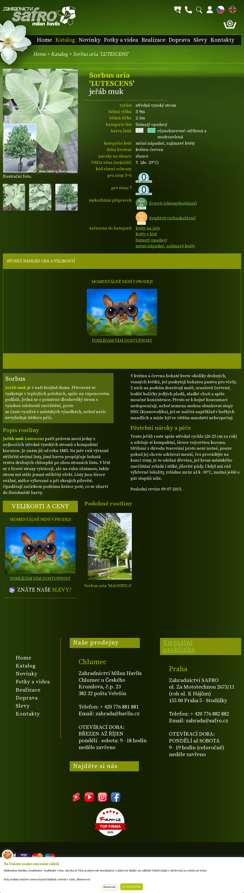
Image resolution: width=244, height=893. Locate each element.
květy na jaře (148, 228)
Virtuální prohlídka (179, 646)
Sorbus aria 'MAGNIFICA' (107, 585)
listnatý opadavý (151, 240)
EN (231, 8)
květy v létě (146, 234)
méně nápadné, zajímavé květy (165, 246)
